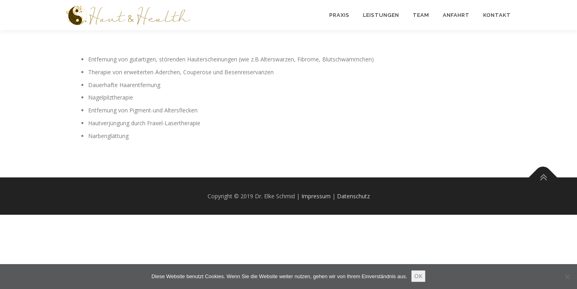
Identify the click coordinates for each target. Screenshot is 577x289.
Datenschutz (353, 196)
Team (421, 15)
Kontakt (497, 15)
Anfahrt (456, 15)
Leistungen (381, 15)
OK (418, 276)
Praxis (339, 15)
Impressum (316, 196)
